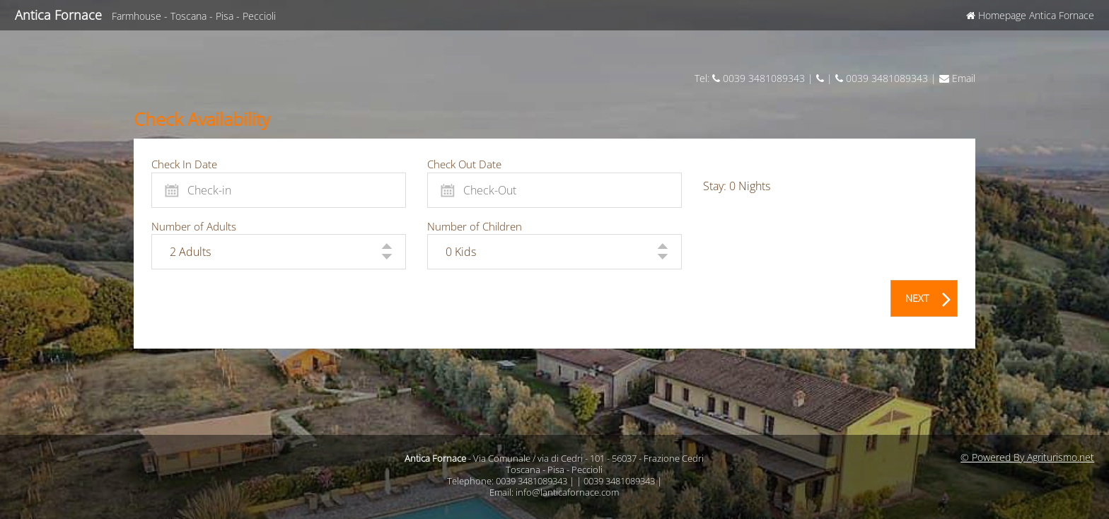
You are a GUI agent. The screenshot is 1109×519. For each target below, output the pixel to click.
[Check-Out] (554, 190)
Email (957, 78)
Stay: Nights (736, 186)
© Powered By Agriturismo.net (1027, 457)
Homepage (1030, 15)
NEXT (928, 295)
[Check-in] (278, 190)
